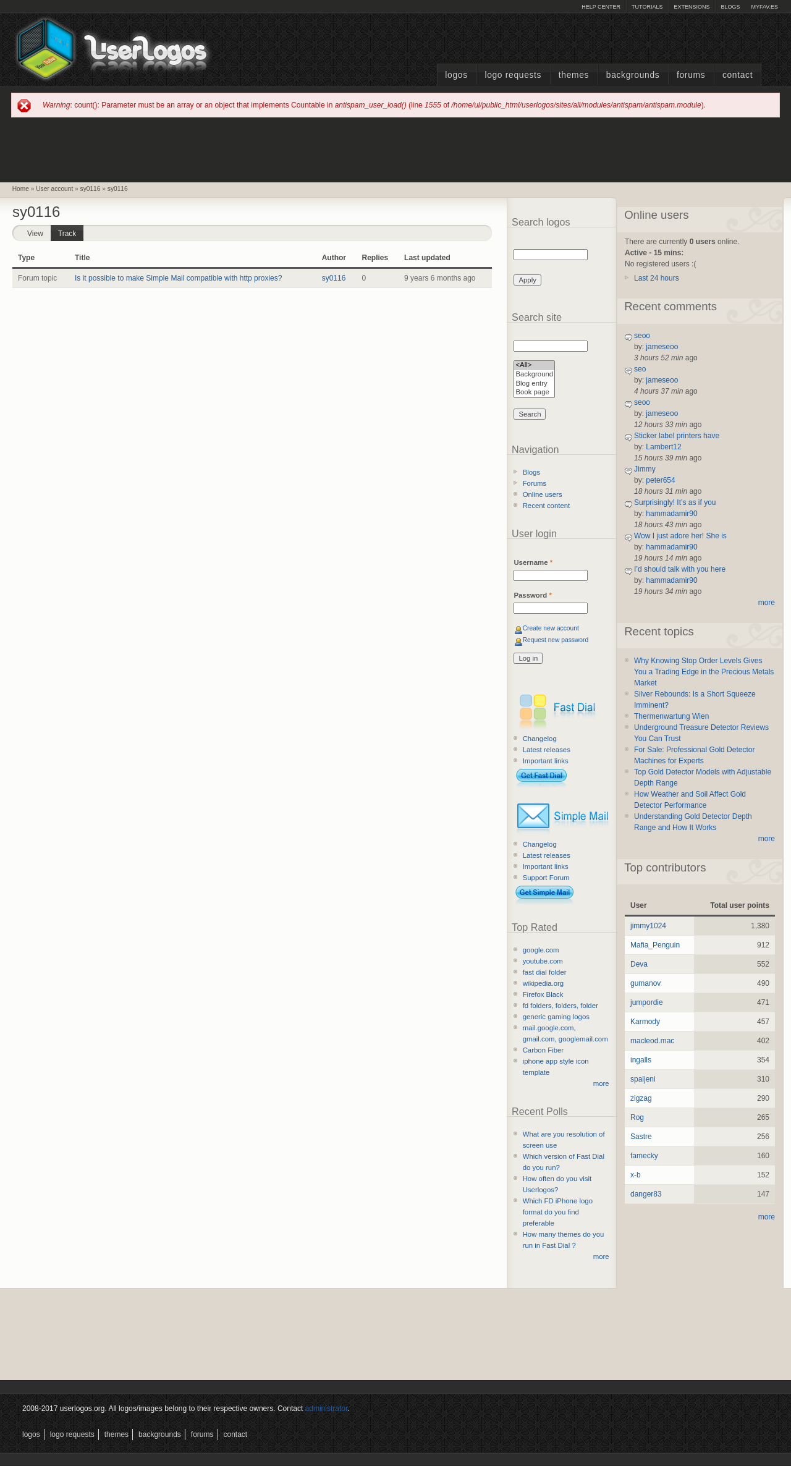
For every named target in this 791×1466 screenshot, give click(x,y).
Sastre (641, 1136)
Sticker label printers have (676, 435)
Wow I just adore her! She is (680, 536)
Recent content (546, 505)
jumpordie (646, 1002)
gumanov (645, 983)
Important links (546, 761)
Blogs (730, 7)
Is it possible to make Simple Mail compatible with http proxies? (178, 278)
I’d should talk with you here (679, 569)
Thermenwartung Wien (671, 716)
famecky (644, 1155)
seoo (642, 335)
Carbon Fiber (543, 1050)
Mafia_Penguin (655, 945)
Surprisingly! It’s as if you (675, 502)
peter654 (660, 480)
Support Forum (546, 877)
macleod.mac (652, 1040)
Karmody (645, 1021)
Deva (639, 964)
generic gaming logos (556, 1016)
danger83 (646, 1194)
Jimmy (645, 469)
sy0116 (90, 188)
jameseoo (662, 346)
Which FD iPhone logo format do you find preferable (558, 1212)
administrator (326, 1408)
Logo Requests (512, 75)
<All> (534, 365)
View (35, 233)
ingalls (640, 1060)
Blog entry (534, 384)
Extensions (691, 7)
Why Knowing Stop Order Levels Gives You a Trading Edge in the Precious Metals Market (704, 671)
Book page (534, 392)
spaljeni (643, 1079)
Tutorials (647, 7)
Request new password (556, 640)
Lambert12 (663, 447)
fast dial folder (545, 972)
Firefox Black (543, 994)
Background (534, 374)
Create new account (551, 628)
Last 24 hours (656, 278)
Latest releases (546, 749)
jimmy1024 (648, 926)
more (601, 1083)
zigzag (641, 1098)
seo (640, 369)
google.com (541, 950)
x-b (635, 1175)
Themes (574, 75)
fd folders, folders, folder (560, 1005)
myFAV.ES (764, 7)
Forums (691, 75)
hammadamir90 (671, 513)
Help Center (601, 7)
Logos (456, 75)
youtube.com (543, 961)
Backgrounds (633, 75)
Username (533, 562)
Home (20, 188)
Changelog (540, 738)
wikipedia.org (543, 983)
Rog (637, 1117)
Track (71, 231)
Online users (542, 494)
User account (54, 188)
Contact (737, 75)
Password (532, 595)
